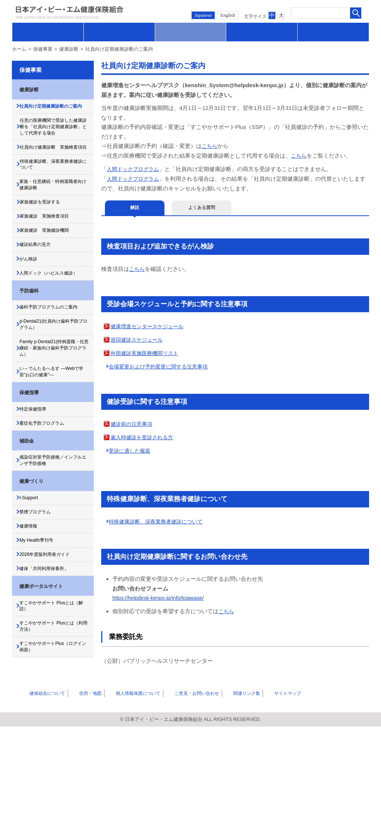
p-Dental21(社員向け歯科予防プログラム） (55, 390)
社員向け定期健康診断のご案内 (54, 111)
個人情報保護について (125, 789)
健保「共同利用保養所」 (51, 665)
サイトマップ (265, 789)
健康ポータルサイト (44, 684)
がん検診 (33, 302)
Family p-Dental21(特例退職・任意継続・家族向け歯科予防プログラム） (54, 417)
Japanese (203, 15)
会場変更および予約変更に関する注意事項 (166, 365)
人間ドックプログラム (135, 168)
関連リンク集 (228, 789)
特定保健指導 (38, 485)
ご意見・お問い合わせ (182, 789)
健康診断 (69, 49)
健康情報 (33, 615)
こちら (210, 146)
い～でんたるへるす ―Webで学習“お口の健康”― (55, 445)
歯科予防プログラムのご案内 (54, 366)
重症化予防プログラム (49, 502)
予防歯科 (30, 345)
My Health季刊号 (42, 632)
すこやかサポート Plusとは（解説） (55, 705)
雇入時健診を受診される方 (144, 436)
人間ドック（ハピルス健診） (51, 322)
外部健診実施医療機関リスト (147, 352)
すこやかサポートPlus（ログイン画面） (54, 753)
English (227, 15)
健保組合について (41, 789)
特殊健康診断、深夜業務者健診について (163, 519)
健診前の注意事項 (133, 423)
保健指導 (30, 467)
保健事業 (42, 49)
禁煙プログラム (41, 599)
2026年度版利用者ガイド (52, 649)
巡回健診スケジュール (138, 339)
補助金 (27, 520)
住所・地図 (80, 789)
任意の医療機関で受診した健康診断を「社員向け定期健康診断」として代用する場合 (57, 141)
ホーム (19, 49)
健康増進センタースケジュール (150, 325)
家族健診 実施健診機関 (54, 269)
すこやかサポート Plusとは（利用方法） (55, 729)
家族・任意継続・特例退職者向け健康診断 (54, 217)
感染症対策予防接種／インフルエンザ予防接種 (54, 542)
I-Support (34, 582)
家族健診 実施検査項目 (54, 253)
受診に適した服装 (135, 449)
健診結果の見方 (41, 285)
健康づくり (33, 564)
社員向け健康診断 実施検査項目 (57, 171)
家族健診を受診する (49, 237)
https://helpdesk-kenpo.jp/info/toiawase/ (161, 596)
